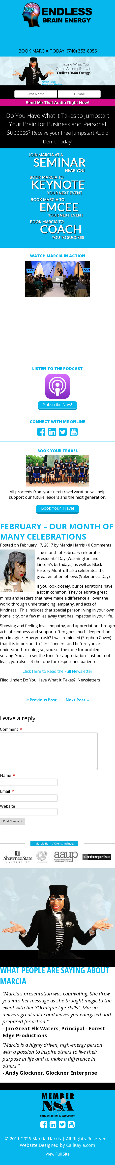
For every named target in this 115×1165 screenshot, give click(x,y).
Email (7, 791)
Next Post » (77, 700)
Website (7, 806)
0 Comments (99, 545)
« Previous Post (41, 700)
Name (7, 775)
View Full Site (58, 1154)
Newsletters (89, 680)
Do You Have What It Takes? (49, 680)
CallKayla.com (80, 1145)
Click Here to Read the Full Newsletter (57, 671)
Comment (11, 729)
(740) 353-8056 (82, 51)
